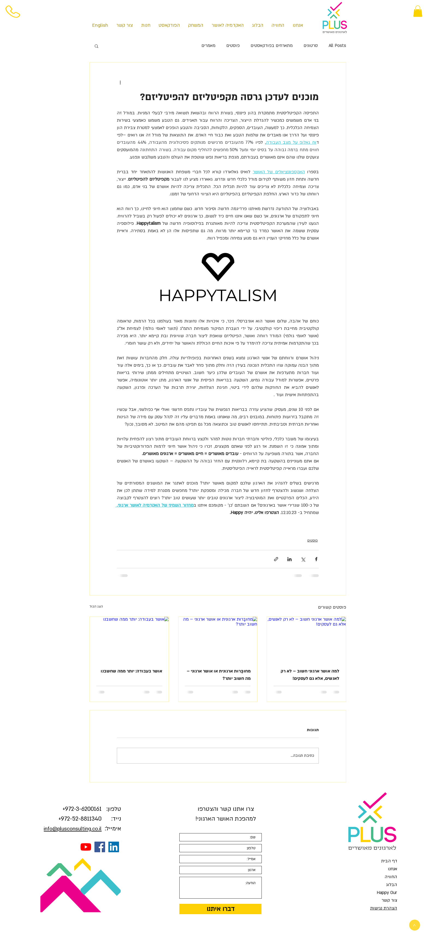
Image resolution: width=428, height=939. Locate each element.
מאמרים (208, 46)
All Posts (337, 46)
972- (70, 809)
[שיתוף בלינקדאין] (289, 559)
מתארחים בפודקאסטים (272, 46)
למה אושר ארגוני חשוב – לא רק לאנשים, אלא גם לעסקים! (310, 674)
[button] (418, 11)
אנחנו (392, 869)
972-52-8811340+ (80, 819)
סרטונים (311, 46)
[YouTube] (86, 847)
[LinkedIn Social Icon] (113, 847)
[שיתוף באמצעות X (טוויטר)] (302, 559)
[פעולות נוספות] (120, 82)
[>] (414, 925)
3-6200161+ (82, 809)
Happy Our (387, 893)
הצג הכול (96, 606)
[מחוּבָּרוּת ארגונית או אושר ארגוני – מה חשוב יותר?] (218, 639)
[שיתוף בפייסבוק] (316, 559)
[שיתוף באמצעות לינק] (276, 559)
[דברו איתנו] (220, 909)
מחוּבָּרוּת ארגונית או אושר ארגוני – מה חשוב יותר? (219, 674)
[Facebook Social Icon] (99, 847)
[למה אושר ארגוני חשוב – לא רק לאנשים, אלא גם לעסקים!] (306, 639)
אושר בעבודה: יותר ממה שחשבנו (131, 671)
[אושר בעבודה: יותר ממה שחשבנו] (129, 639)
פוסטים (233, 46)
